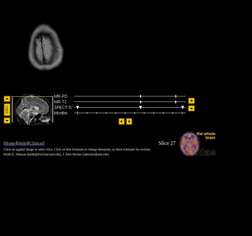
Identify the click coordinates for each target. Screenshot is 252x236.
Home (10, 143)
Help (22, 143)
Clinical (36, 143)
